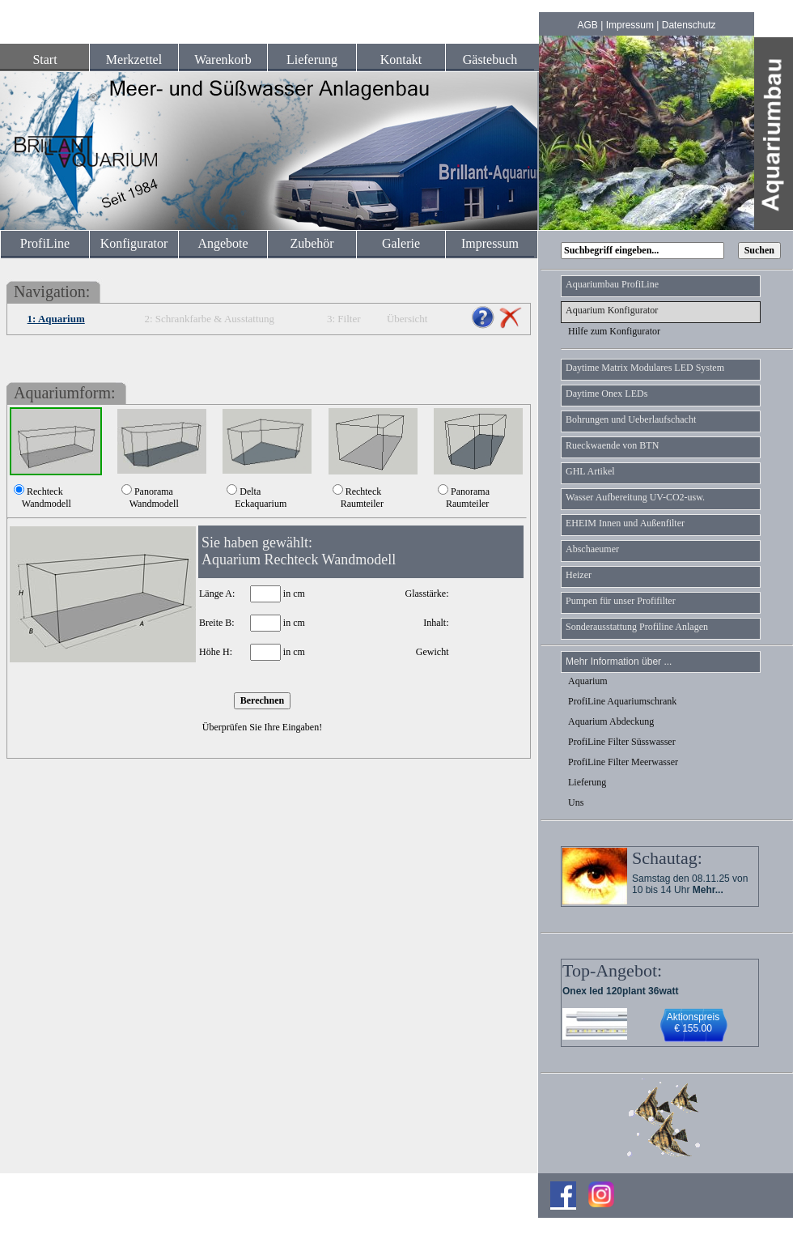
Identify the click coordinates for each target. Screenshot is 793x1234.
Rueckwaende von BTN (612, 445)
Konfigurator (134, 243)
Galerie (401, 243)
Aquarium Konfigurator (612, 310)
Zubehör (311, 243)
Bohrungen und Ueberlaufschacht (631, 419)
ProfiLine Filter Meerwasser (623, 762)
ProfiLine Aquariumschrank (622, 701)
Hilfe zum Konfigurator (614, 331)
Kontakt (401, 59)
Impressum (630, 25)
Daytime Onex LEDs (606, 393)
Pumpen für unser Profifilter (621, 600)
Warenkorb (223, 59)
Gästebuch (490, 59)
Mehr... (708, 890)
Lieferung (311, 59)
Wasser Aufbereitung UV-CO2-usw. (635, 497)
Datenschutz (689, 25)
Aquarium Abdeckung (611, 721)
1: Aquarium (56, 319)
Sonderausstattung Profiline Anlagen (637, 626)
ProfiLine (45, 243)
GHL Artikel (590, 471)
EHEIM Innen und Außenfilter (625, 523)
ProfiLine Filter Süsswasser (622, 741)
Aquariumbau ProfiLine (612, 284)
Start (44, 59)
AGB (588, 25)
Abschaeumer (592, 549)
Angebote (222, 243)
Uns (575, 802)
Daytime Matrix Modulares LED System (645, 367)
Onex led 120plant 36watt (620, 991)
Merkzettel (134, 59)
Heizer (579, 575)
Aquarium (588, 681)
